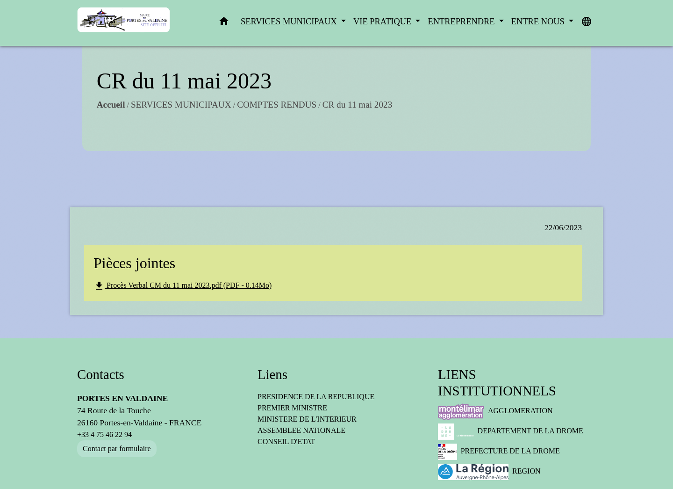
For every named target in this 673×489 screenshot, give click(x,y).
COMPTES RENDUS (264, 116)
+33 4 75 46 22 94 (104, 434)
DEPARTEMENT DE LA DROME (510, 431)
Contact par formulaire (117, 449)
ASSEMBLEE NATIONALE (301, 430)
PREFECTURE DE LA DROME (499, 452)
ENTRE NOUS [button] (539, 21)
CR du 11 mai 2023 (345, 116)
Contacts (100, 374)
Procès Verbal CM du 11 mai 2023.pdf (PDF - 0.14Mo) (182, 286)
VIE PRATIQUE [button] (383, 21)
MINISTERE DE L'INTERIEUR (307, 419)
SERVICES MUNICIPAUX (169, 116)
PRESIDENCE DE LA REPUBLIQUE (316, 397)
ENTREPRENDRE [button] (462, 21)
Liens (272, 374)
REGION (489, 472)
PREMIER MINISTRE (292, 408)
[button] (224, 23)
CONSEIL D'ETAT (286, 441)
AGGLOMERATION (495, 411)
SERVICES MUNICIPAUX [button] (290, 21)
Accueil (99, 116)
